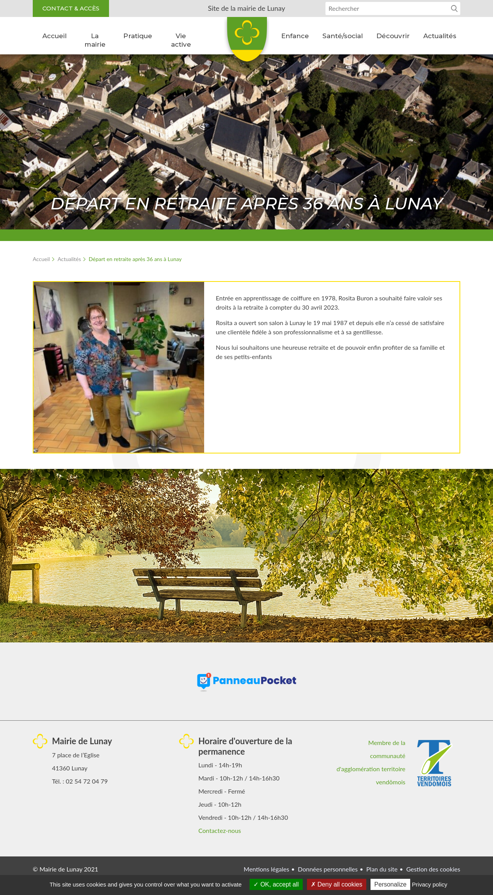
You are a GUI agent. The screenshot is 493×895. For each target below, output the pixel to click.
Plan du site (381, 869)
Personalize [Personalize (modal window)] (390, 884)
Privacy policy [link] (430, 884)
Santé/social (342, 36)
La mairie (95, 40)
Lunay (246, 42)
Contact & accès (70, 8)
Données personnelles (327, 869)
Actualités (439, 36)
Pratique (137, 36)
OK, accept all (275, 884)
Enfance (295, 36)
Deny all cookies (336, 884)
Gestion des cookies (433, 869)
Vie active (181, 40)
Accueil (54, 36)
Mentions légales (266, 869)
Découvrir (393, 36)
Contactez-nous (219, 830)
